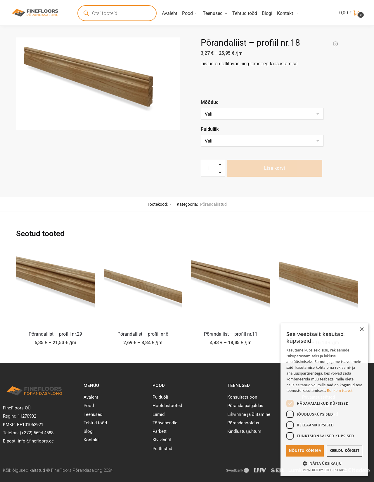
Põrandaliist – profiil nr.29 (55, 334)
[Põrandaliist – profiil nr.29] (55, 285)
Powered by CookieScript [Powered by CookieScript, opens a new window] (324, 470)
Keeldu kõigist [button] (345, 450)
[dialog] (324, 399)
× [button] (361, 329)
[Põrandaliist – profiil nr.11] (230, 285)
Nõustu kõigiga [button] (305, 450)
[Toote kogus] (208, 168)
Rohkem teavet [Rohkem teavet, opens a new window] (340, 390)
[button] (324, 463)
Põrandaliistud (213, 204)
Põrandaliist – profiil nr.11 (230, 334)
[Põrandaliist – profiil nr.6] (143, 285)
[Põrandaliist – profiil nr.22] (318, 285)
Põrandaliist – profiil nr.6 (142, 334)
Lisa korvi (274, 168)
